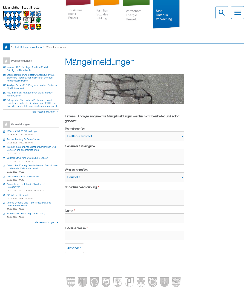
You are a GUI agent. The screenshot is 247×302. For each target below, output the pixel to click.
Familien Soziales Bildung (106, 17)
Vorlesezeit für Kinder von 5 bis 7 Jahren (27, 158)
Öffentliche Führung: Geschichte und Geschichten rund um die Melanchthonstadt (32, 167)
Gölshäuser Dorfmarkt (18, 195)
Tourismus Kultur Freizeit (78, 17)
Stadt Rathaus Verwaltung (166, 17)
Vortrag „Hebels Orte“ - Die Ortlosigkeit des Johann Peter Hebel (29, 204)
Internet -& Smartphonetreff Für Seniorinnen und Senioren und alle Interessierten (31, 148)
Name (70, 211)
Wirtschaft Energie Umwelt (136, 17)
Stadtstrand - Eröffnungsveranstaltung (26, 214)
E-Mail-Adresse (76, 228)
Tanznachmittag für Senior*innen (23, 139)
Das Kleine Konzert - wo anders (23, 177)
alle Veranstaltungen (45, 222)
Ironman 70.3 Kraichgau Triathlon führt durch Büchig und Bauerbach (29, 69)
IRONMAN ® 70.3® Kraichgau (22, 131)
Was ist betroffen (76, 170)
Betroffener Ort (75, 129)
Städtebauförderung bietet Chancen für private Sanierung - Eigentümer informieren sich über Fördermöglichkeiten (31, 78)
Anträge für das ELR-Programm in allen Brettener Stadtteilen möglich (32, 87)
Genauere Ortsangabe (80, 146)
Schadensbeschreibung (82, 187)
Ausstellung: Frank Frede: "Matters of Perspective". (26, 185)
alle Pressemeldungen (44, 112)
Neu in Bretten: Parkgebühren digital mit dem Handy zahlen (30, 94)
